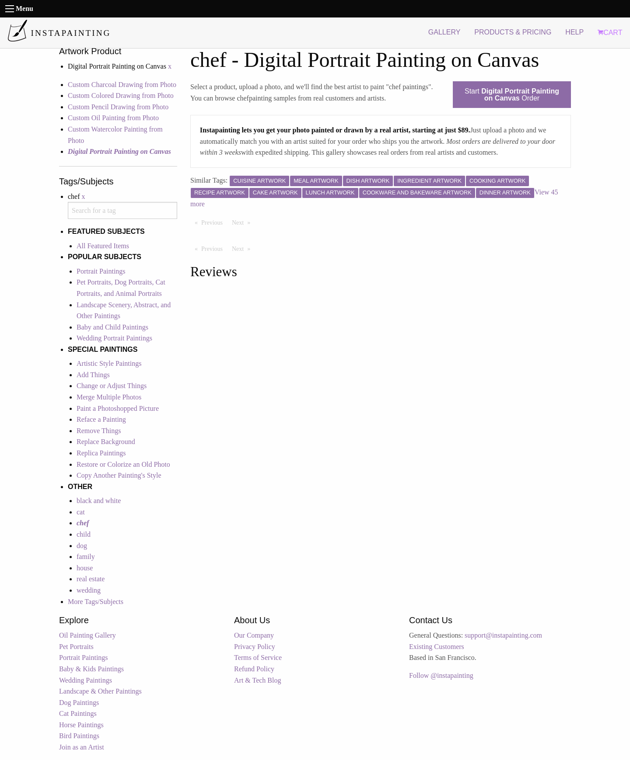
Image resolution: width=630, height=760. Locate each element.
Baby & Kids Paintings (91, 669)
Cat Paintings (78, 713)
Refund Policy (254, 669)
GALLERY (444, 32)
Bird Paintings (79, 735)
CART (610, 32)
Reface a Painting (101, 419)
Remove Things (99, 430)
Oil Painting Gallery (87, 635)
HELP (574, 32)
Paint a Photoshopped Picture (118, 408)
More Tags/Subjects (95, 601)
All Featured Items (103, 246)
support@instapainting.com (503, 635)
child (84, 534)
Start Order (512, 94)
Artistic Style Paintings (109, 363)
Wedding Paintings (85, 680)
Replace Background (106, 441)
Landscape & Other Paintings (100, 691)
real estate (91, 579)
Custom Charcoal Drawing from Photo (122, 84)
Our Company (254, 635)
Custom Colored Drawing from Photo (121, 95)
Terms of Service (258, 657)
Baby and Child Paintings (112, 327)
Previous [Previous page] (214, 222)
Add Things (93, 374)
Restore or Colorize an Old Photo (123, 464)
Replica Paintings (101, 453)
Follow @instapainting (441, 675)
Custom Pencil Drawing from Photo (118, 107)
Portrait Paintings (101, 271)
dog (82, 545)
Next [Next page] (243, 222)
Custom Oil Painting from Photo (113, 117)
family (86, 556)
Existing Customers (436, 646)
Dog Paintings (79, 702)
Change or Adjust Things (112, 385)
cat (81, 512)
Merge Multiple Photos (109, 397)
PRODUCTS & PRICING (512, 32)
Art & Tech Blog (257, 680)
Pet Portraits (76, 646)
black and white (99, 500)
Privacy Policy (254, 646)
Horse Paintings (81, 725)
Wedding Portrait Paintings (114, 338)
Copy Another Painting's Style (119, 475)
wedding (89, 590)
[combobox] (122, 210)
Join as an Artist (81, 747)
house (85, 568)
